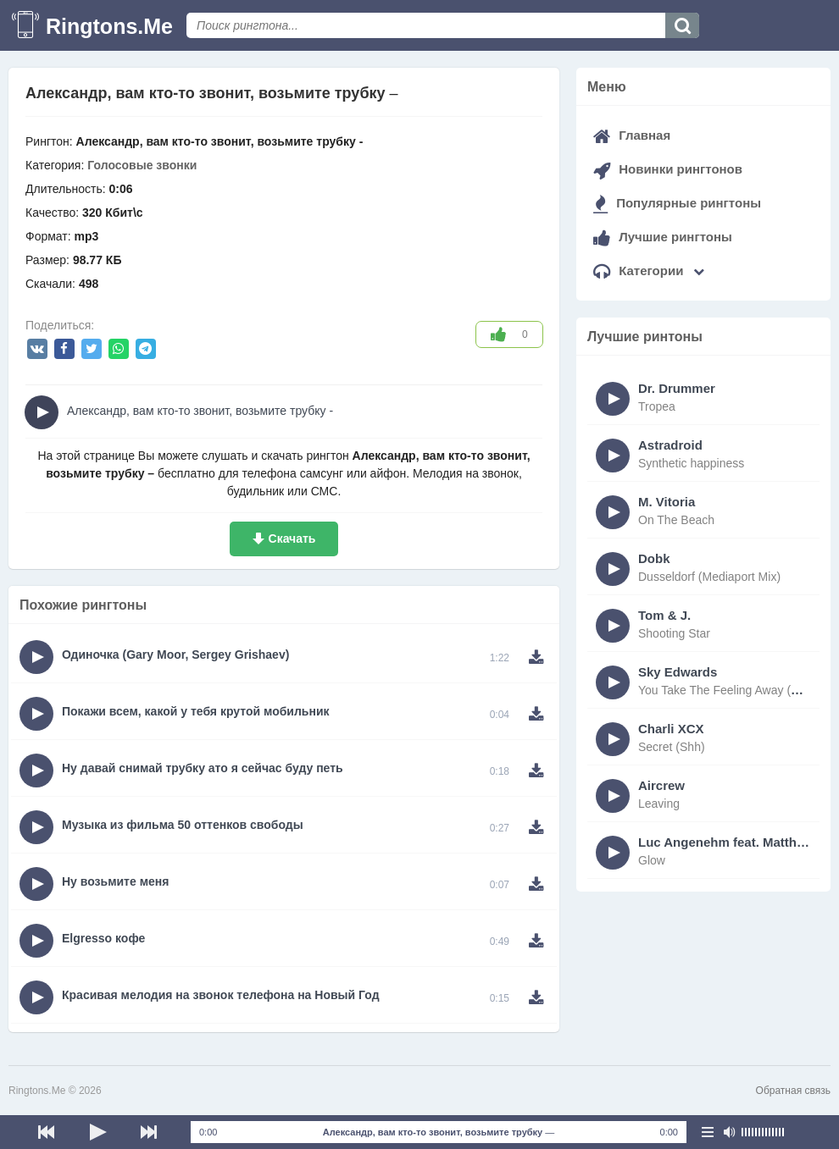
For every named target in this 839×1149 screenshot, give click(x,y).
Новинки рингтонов (667, 169)
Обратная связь (793, 1091)
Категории (648, 270)
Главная (631, 135)
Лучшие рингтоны (662, 236)
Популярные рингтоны (677, 203)
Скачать (292, 538)
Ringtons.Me (109, 26)
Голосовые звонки (142, 165)
